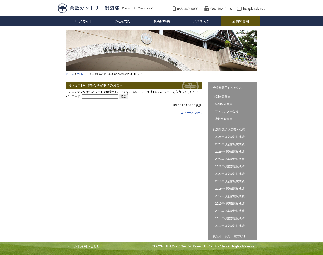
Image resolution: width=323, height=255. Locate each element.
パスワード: (92, 96)
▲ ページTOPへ (191, 112)
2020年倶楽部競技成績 (230, 173)
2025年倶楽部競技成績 (230, 136)
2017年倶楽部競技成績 (230, 196)
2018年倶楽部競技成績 (230, 188)
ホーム (72, 246)
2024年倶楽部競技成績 (230, 144)
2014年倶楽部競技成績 (230, 218)
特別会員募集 (221, 96)
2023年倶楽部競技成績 (230, 151)
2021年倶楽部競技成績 (230, 166)
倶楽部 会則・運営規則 (229, 236)
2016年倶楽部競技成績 (230, 203)
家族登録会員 (223, 118)
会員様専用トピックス (227, 87)
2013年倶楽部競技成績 (230, 225)
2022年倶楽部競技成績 (230, 159)
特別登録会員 (223, 104)
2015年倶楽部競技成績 (230, 211)
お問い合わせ (90, 246)
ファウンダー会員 (226, 111)
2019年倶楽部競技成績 (230, 181)
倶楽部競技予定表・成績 (229, 129)
